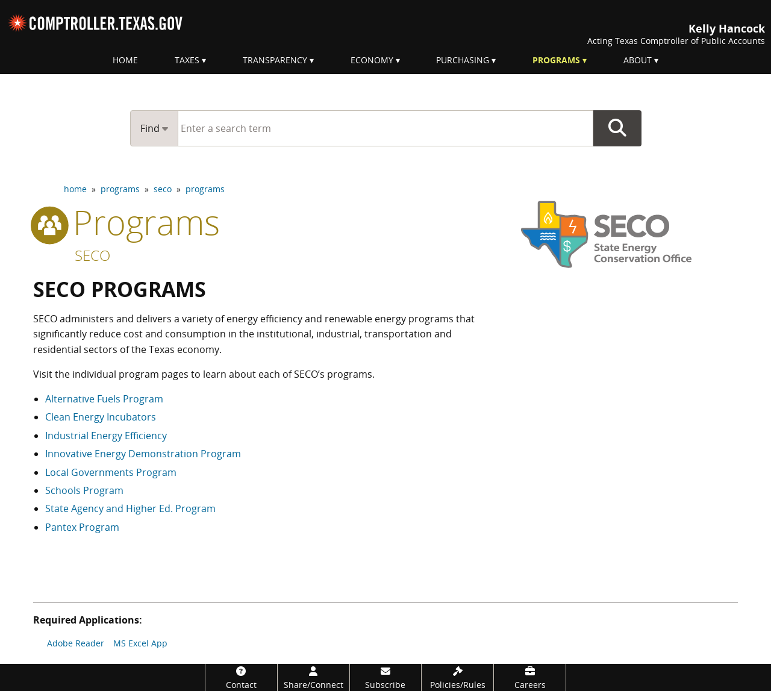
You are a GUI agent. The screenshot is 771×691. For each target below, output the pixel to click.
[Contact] (241, 677)
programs (120, 189)
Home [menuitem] (125, 60)
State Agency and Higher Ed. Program (130, 508)
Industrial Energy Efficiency (106, 435)
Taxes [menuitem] (187, 60)
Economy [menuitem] (372, 60)
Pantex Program (82, 527)
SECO (92, 255)
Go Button (617, 128)
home (75, 189)
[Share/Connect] (313, 677)
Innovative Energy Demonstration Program (143, 453)
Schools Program (84, 490)
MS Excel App (140, 643)
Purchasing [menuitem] (462, 60)
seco (163, 189)
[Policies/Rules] (457, 677)
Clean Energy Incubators (100, 417)
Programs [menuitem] (556, 60)
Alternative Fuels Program (104, 398)
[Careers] (530, 677)
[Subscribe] (386, 677)
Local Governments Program (110, 472)
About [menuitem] (637, 60)
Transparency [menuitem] (275, 60)
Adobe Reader (75, 643)
